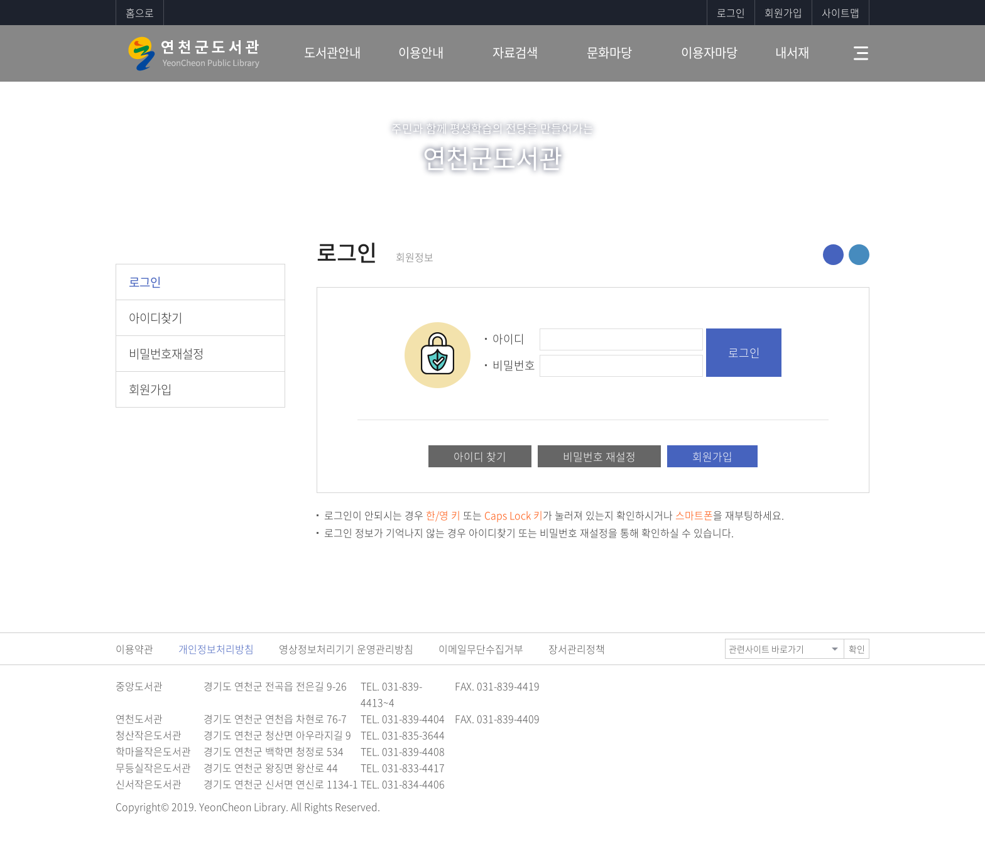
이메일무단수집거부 (480, 648)
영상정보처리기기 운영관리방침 (346, 648)
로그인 (731, 12)
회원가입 (783, 12)
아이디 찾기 (480, 456)
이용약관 (134, 648)
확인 (857, 649)
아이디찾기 (155, 318)
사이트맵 (840, 12)
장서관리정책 (576, 648)
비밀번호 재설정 (599, 456)
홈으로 (140, 12)
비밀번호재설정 (166, 353)
